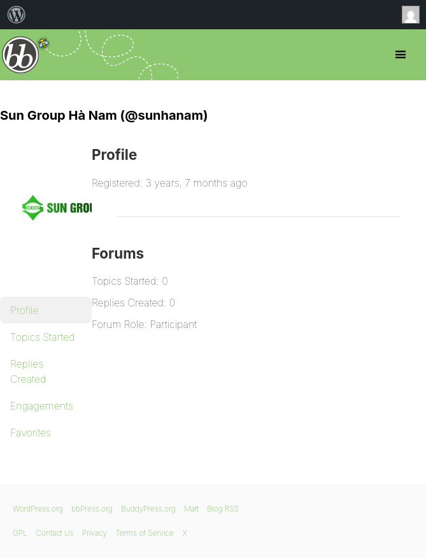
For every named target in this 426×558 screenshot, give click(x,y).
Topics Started (42, 337)
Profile (24, 310)
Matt (191, 508)
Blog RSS (223, 508)
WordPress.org (38, 508)
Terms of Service (144, 533)
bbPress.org (20, 54)
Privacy (94, 533)
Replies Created (28, 371)
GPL (20, 533)
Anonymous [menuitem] (414, 15)
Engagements (41, 405)
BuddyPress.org (148, 508)
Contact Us (54, 533)
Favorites (30, 432)
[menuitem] (16, 14)
